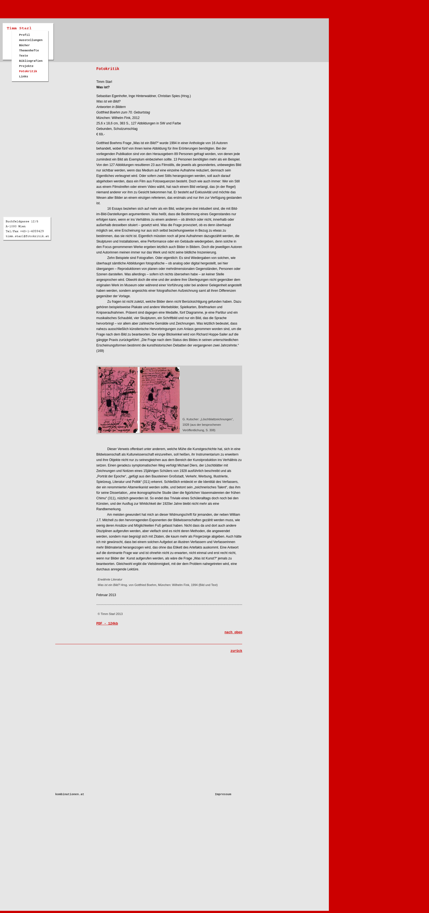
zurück (236, 651)
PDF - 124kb (107, 624)
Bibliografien (31, 61)
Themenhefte (29, 50)
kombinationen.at (69, 794)
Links (23, 76)
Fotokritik (28, 71)
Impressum (223, 794)
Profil (24, 35)
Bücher (24, 45)
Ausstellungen (31, 40)
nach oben (233, 632)
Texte (23, 55)
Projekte (26, 66)
